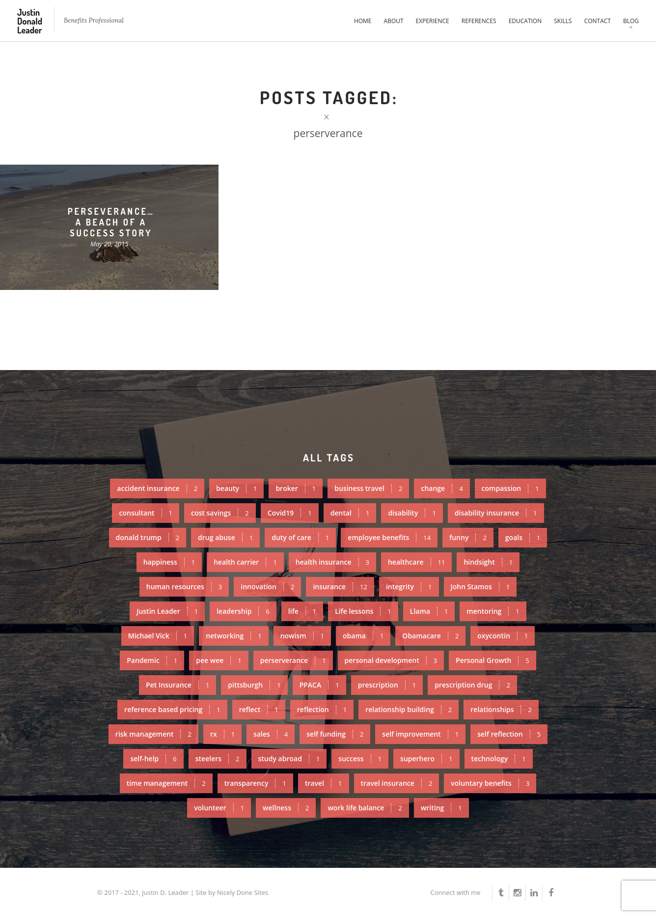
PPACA (319, 684)
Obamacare (430, 635)
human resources (184, 586)
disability (412, 512)
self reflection (509, 734)
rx (222, 734)
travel (323, 783)
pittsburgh (254, 684)
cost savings (220, 512)
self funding (334, 734)
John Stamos (480, 586)
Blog (631, 21)
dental (350, 512)
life (302, 611)
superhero (426, 758)
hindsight (488, 562)
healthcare (416, 562)
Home (363, 21)
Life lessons (363, 611)
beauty (236, 488)
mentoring (492, 611)
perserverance (293, 660)
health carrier (245, 562)
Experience (432, 21)
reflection (322, 709)
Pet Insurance (177, 684)
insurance (340, 586)
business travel (368, 488)
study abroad (289, 758)
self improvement (420, 734)
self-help (153, 758)
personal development (391, 660)
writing (441, 807)
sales (270, 734)
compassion (510, 488)
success (360, 758)
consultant (145, 512)
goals (523, 537)
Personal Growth (492, 660)
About (394, 21)
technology (498, 758)
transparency (255, 783)
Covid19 (290, 512)
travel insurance (397, 783)
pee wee (218, 660)
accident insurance (157, 488)
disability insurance (496, 512)
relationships (501, 709)
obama (363, 635)
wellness (286, 807)
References (479, 21)
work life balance (365, 807)
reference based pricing (172, 709)
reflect (258, 709)
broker (295, 488)
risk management (153, 734)
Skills (563, 21)
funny (468, 537)
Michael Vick (157, 635)
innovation (267, 586)
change (442, 488)
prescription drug (472, 684)
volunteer (219, 807)
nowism (302, 635)
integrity (409, 586)
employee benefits (389, 537)
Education (525, 21)
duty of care (300, 537)
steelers (217, 758)
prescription (387, 684)
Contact (597, 21)
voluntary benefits (490, 783)
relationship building (408, 709)
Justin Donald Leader (29, 21)
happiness (169, 562)
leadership (243, 611)
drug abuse (225, 537)
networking (234, 635)
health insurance (332, 562)
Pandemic (152, 660)
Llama (429, 611)
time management (166, 783)
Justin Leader (167, 611)
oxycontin (502, 635)
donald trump (148, 537)
